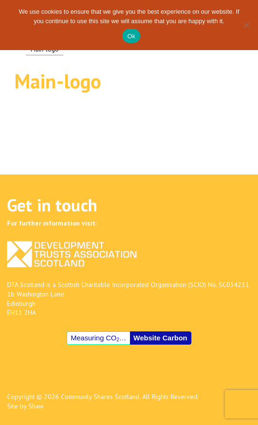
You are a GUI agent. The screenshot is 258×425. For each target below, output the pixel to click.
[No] (246, 25)
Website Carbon (160, 338)
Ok (131, 36)
